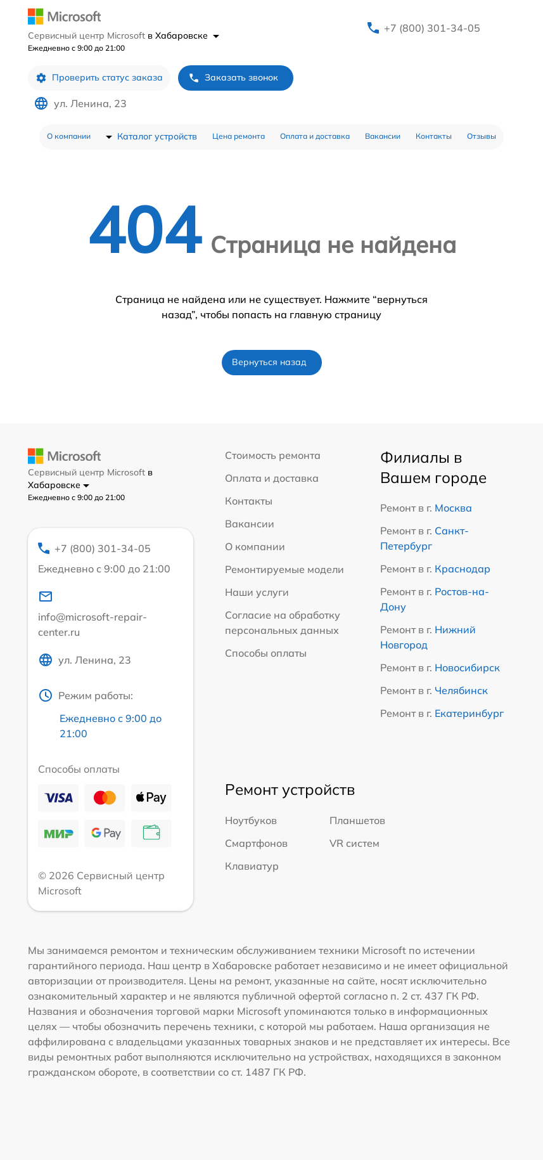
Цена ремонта (238, 136)
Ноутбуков (251, 820)
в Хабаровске (183, 35)
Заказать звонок (233, 78)
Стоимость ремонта (273, 455)
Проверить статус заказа (99, 78)
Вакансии (382, 136)
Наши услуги (257, 592)
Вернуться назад (269, 362)
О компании (69, 136)
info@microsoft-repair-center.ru (92, 613)
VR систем (354, 843)
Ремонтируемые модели (284, 569)
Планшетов (357, 820)
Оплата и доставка (315, 136)
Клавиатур (252, 866)
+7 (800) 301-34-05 (432, 28)
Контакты (434, 136)
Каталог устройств (157, 136)
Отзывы (481, 136)
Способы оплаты (266, 653)
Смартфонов (256, 843)
